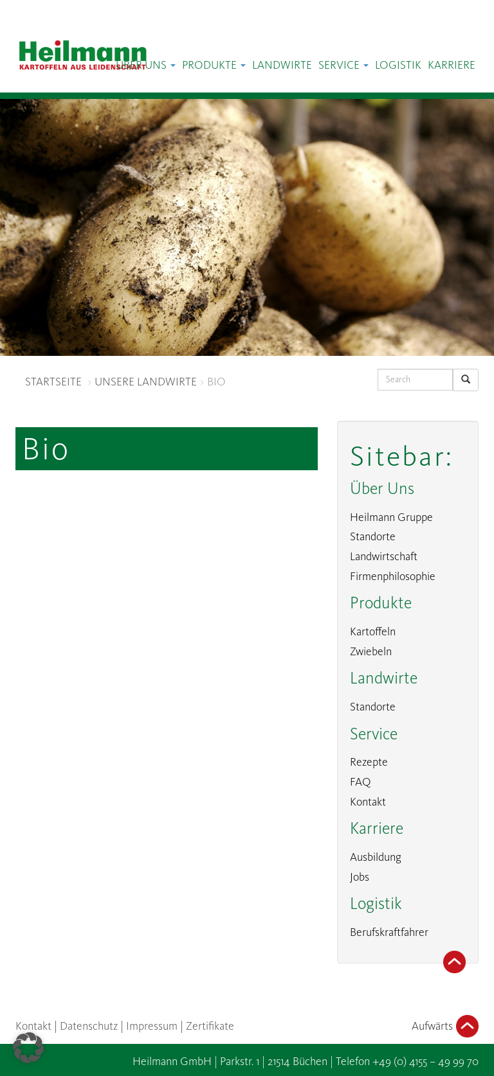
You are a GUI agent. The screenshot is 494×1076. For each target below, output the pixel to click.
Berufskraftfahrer (389, 932)
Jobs (359, 877)
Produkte (214, 65)
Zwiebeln (371, 651)
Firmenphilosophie (392, 576)
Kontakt (368, 802)
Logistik (398, 65)
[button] (28, 1047)
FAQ (360, 782)
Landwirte (282, 65)
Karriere (451, 65)
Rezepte (369, 762)
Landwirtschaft (383, 556)
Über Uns (146, 65)
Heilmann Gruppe (391, 517)
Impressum (152, 1026)
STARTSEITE (53, 382)
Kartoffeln (373, 631)
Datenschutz (89, 1026)
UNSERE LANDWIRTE (146, 382)
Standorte (373, 536)
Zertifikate (210, 1026)
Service (343, 65)
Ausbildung (375, 857)
